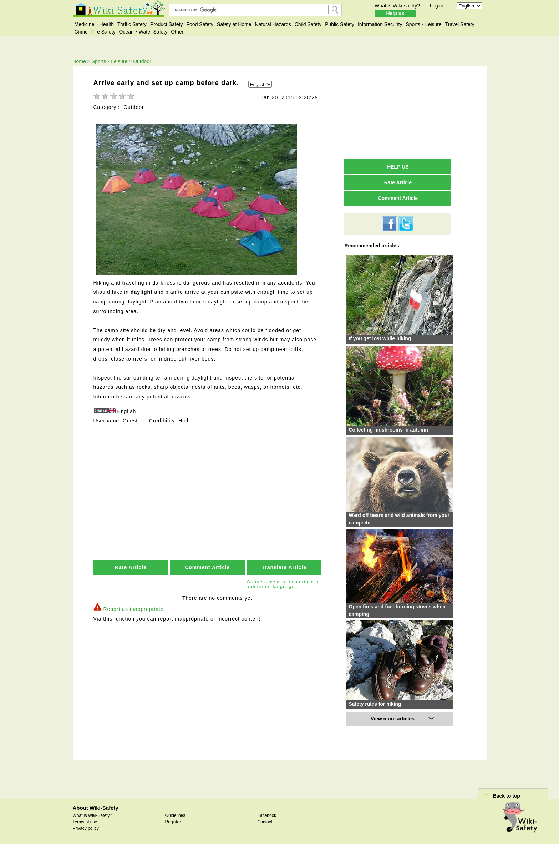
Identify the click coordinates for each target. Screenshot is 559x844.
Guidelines (175, 815)
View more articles (393, 719)
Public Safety (339, 24)
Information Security (380, 24)
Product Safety (166, 24)
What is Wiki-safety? (397, 6)
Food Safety (200, 24)
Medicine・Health (94, 24)
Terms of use (85, 821)
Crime (81, 32)
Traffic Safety (132, 24)
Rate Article (131, 566)
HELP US (397, 167)
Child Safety (308, 24)
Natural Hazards (273, 24)
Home (79, 61)
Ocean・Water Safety (143, 32)
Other (177, 32)
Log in (436, 6)
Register (173, 821)
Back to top (506, 796)
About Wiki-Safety (95, 808)
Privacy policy (86, 828)
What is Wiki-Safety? (92, 815)
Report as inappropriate (133, 608)
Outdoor (142, 61)
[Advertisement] (208, 477)
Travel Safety (459, 24)
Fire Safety (103, 32)
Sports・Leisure (423, 24)
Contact (265, 821)
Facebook (267, 815)
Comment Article (207, 566)
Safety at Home (234, 24)
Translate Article (284, 566)
